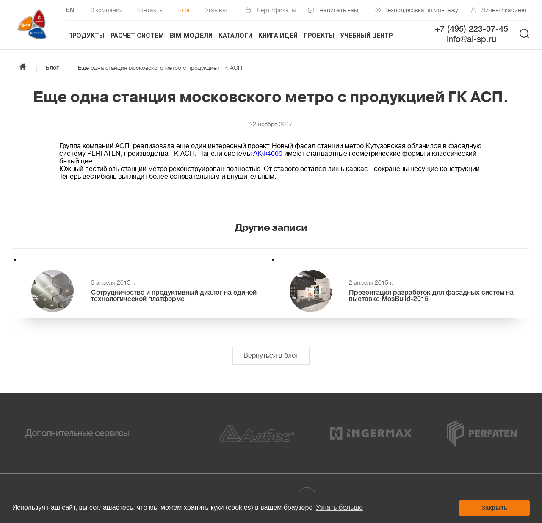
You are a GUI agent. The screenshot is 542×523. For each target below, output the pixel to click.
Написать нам (338, 10)
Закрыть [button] (494, 507)
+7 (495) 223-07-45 (471, 29)
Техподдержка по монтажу (419, 10)
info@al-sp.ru (471, 39)
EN (70, 11)
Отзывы (215, 10)
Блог (184, 10)
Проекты (319, 36)
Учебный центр (366, 36)
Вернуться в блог (271, 356)
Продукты (86, 36)
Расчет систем (137, 36)
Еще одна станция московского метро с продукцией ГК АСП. (161, 67)
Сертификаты (276, 10)
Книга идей (278, 36)
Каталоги (235, 36)
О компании (106, 10)
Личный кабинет (504, 10)
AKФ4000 (267, 154)
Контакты (150, 10)
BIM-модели (191, 36)
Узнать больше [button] (339, 507)
